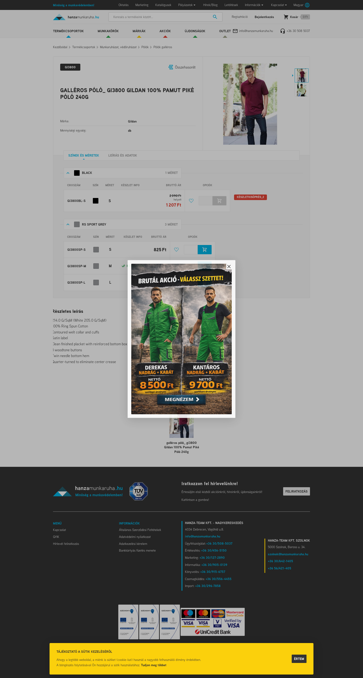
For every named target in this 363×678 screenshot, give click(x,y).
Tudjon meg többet (153, 665)
